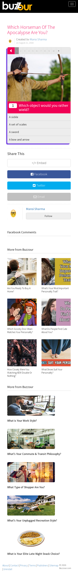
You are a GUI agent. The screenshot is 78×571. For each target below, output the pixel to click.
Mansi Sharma (38, 39)
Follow (48, 216)
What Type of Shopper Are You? (26, 487)
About (5, 565)
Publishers (42, 565)
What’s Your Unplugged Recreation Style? (32, 520)
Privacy (24, 565)
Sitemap (53, 565)
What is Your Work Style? (22, 420)
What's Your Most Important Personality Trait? (55, 290)
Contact (14, 565)
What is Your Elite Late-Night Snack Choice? (33, 554)
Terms (32, 565)
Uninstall (7, 569)
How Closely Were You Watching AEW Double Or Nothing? (19, 372)
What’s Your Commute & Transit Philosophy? (34, 454)
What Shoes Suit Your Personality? (52, 371)
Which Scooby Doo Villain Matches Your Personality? (20, 330)
